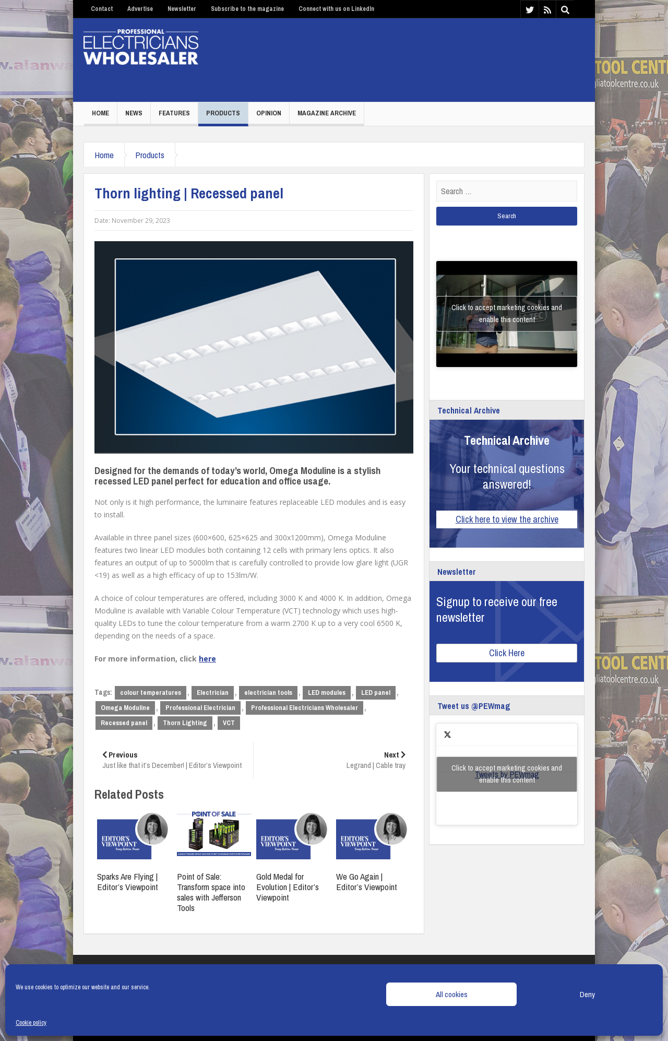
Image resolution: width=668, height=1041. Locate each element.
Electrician (213, 692)
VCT (229, 722)
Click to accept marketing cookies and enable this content (506, 313)
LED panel (375, 692)
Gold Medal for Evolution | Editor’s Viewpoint (287, 886)
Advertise (140, 9)
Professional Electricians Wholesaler (304, 707)
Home (100, 113)
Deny (587, 994)
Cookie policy (31, 1023)
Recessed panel (124, 722)
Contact (102, 9)
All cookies (452, 994)
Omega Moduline (125, 707)
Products (223, 113)
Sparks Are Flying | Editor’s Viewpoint (127, 881)
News (133, 113)
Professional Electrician (200, 707)
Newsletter (182, 9)
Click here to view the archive (507, 519)
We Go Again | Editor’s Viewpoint (366, 881)
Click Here (506, 652)
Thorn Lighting (185, 722)
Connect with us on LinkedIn (336, 9)
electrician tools (268, 692)
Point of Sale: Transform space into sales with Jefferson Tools (211, 892)
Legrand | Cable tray (333, 760)
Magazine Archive (326, 113)
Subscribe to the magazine (247, 9)
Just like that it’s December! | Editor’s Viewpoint (173, 760)
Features (174, 113)
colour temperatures (150, 692)
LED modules (326, 692)
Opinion (268, 113)
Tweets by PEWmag (506, 774)
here (207, 659)
